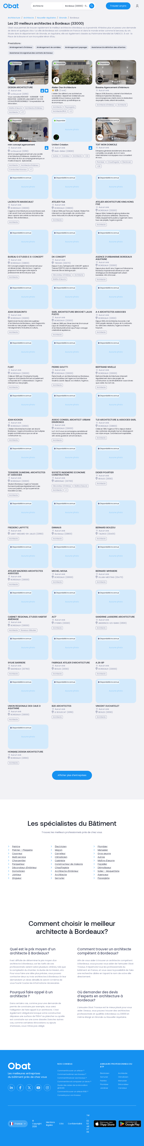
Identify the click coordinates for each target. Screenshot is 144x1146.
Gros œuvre (104, 853)
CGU (61, 1123)
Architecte (61, 874)
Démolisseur (104, 867)
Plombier (103, 846)
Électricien (61, 846)
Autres (101, 857)
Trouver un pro (118, 5)
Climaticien (61, 857)
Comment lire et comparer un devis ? (74, 1081)
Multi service (19, 857)
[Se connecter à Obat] (137, 6)
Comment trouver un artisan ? (70, 1070)
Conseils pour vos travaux (69, 1095)
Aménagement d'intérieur (21, 47)
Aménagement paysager (76, 47)
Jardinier (104, 1088)
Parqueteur (18, 864)
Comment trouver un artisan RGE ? (72, 1091)
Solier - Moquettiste (108, 871)
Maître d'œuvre (106, 860)
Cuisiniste (60, 860)
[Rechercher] (91, 5)
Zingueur (17, 878)
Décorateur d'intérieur (24, 867)
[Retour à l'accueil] (11, 5)
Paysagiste (104, 878)
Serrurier (60, 878)
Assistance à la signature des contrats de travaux (31, 53)
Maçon (58, 850)
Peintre (16, 846)
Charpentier (19, 860)
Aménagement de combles (49, 47)
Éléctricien (104, 1073)
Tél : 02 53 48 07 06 (87, 1123)
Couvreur (17, 853)
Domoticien (18, 871)
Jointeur (16, 874)
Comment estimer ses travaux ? (71, 1074)
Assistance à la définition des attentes (108, 47)
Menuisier (103, 850)
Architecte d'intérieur (66, 871)
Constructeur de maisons (69, 864)
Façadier (102, 864)
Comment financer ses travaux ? (72, 1078)
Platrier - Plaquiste (22, 850)
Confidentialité (75, 1123)
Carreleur (60, 853)
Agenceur (103, 874)
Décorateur (123, 1084)
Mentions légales (50, 1123)
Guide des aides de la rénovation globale (72, 1086)
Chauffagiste (62, 867)
